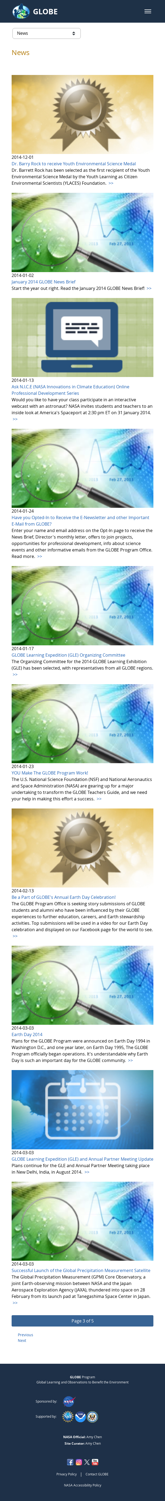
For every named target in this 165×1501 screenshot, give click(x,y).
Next (22, 1340)
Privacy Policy (66, 1474)
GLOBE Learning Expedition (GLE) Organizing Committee (68, 655)
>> (110, 183)
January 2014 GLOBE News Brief (43, 282)
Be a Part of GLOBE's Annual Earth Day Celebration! (64, 897)
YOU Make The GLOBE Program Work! (50, 773)
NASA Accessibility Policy (82, 1485)
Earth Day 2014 (27, 1034)
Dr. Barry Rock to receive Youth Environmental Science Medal (74, 164)
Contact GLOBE (97, 1474)
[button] (148, 11)
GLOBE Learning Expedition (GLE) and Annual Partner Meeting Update (82, 1159)
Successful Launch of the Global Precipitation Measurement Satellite (81, 1270)
